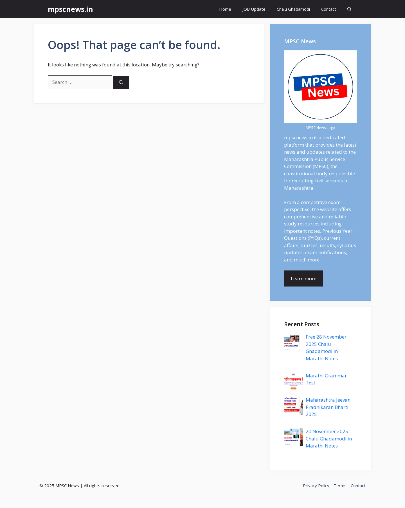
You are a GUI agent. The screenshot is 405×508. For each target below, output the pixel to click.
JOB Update (254, 9)
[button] (349, 9)
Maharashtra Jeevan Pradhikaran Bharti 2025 (328, 407)
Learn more (303, 278)
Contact (328, 9)
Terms (340, 485)
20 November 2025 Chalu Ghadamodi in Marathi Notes (329, 438)
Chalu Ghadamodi (293, 9)
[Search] (121, 82)
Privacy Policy (316, 485)
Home (225, 9)
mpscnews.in (70, 9)
